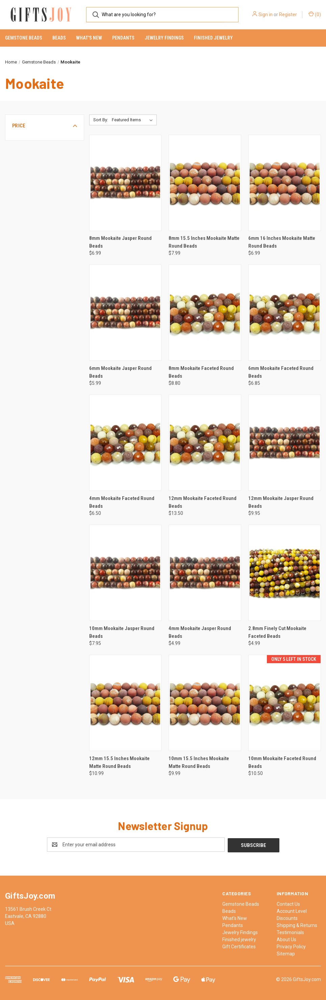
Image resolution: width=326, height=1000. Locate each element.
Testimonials (290, 931)
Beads (59, 38)
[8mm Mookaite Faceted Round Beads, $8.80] (205, 312)
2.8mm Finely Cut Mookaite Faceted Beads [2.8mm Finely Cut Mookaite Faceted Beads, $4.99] (277, 632)
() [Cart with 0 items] (314, 14)
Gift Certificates (239, 946)
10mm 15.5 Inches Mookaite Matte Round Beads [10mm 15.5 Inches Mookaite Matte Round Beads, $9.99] (199, 762)
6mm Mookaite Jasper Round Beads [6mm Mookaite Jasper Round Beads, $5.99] (120, 372)
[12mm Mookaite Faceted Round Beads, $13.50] (205, 443)
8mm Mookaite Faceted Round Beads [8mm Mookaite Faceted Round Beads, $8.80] (201, 372)
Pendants (123, 38)
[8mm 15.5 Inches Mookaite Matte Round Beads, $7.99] (205, 183)
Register (288, 14)
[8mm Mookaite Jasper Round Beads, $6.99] (125, 183)
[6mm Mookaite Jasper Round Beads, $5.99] (125, 312)
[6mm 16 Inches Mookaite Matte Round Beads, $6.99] (285, 183)
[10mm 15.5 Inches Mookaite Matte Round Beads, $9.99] (205, 703)
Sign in (265, 14)
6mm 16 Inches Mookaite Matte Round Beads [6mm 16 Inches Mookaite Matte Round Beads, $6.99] (281, 242)
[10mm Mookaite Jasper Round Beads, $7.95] (125, 573)
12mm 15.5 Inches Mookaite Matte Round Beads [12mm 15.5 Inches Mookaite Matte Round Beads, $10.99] (119, 762)
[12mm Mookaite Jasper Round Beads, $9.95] (285, 443)
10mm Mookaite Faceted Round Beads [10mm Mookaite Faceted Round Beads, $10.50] (282, 762)
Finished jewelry (213, 38)
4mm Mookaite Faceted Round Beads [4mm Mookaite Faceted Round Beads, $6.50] (121, 502)
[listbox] (133, 120)
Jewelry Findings (164, 38)
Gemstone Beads (23, 38)
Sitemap (286, 953)
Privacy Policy (291, 946)
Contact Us (288, 903)
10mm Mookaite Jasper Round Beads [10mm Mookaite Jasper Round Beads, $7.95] (121, 632)
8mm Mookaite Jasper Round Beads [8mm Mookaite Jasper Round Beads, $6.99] (120, 242)
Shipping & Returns (297, 924)
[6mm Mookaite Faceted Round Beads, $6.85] (285, 312)
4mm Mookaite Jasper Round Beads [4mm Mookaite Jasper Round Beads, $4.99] (200, 632)
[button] (44, 126)
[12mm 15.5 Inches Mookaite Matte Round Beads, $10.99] (125, 703)
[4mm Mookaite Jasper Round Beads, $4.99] (205, 573)
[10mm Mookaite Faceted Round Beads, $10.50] (285, 703)
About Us (286, 939)
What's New (89, 38)
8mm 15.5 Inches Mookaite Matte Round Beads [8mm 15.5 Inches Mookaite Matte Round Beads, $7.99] (204, 242)
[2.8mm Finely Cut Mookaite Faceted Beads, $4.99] (285, 573)
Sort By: (100, 119)
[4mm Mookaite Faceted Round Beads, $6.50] (125, 443)
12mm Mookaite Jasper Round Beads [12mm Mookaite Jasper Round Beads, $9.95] (281, 502)
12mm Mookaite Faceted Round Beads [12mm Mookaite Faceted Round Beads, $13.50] (202, 502)
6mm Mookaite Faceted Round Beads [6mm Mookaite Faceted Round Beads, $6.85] (281, 372)
